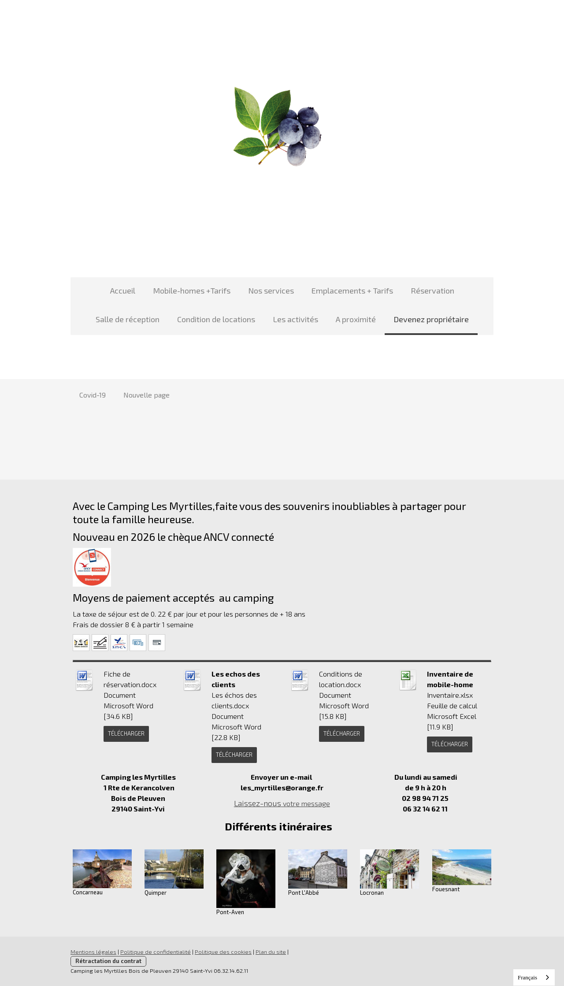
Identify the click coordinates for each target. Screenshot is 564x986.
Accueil (122, 290)
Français (527, 977)
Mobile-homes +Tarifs (191, 290)
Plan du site (271, 951)
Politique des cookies (223, 951)
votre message (282, 803)
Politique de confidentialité (155, 951)
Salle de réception (128, 319)
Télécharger (126, 733)
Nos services (271, 290)
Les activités (295, 319)
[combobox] (534, 977)
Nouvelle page (146, 395)
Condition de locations (216, 319)
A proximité (356, 319)
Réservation (432, 290)
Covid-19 (92, 395)
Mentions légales (93, 951)
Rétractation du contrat (108, 960)
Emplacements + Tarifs (352, 290)
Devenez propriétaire (431, 319)
